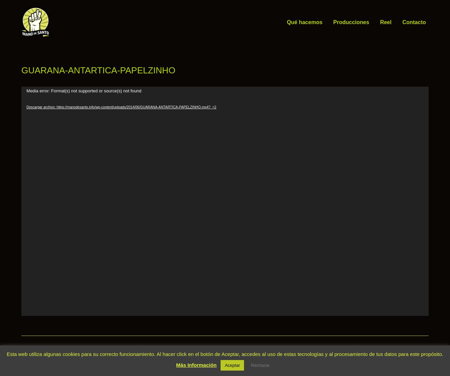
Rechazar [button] (260, 365)
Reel (386, 22)
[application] (225, 201)
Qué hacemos (304, 22)
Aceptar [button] (232, 365)
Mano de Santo (63, 22)
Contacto (414, 22)
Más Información (196, 365)
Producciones (351, 22)
